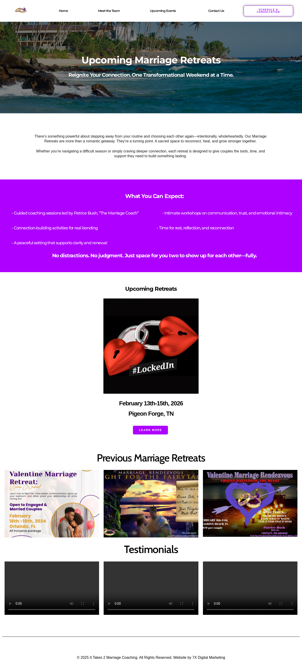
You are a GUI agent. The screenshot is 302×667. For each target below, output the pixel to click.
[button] (164, 11)
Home (63, 11)
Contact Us (216, 11)
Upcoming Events (163, 11)
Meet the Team (109, 11)
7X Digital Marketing (208, 657)
